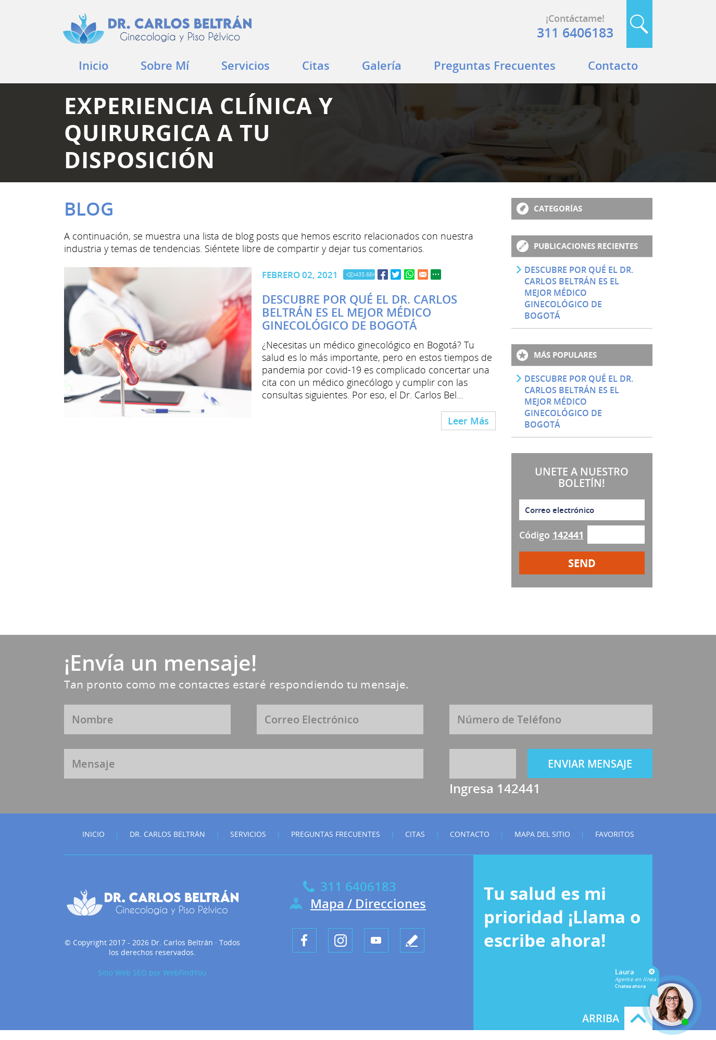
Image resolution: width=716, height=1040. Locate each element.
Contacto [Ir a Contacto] (613, 65)
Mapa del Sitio (542, 834)
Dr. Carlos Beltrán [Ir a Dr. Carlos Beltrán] (167, 834)
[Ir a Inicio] (157, 47)
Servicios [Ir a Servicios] (245, 65)
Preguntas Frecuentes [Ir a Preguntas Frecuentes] (495, 65)
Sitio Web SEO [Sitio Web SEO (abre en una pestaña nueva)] (122, 973)
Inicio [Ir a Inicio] (93, 65)
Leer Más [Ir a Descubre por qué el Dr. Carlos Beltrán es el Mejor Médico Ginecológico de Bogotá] (468, 421)
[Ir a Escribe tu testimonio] (412, 940)
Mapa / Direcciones (368, 903)
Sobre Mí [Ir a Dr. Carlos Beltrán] (165, 65)
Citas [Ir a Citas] (316, 65)
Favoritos (614, 834)
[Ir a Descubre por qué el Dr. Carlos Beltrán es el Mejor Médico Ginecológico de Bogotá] (383, 274)
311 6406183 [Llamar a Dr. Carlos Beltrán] (575, 32)
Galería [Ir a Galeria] (381, 65)
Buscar (639, 24)
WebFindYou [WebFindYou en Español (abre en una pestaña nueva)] (185, 973)
